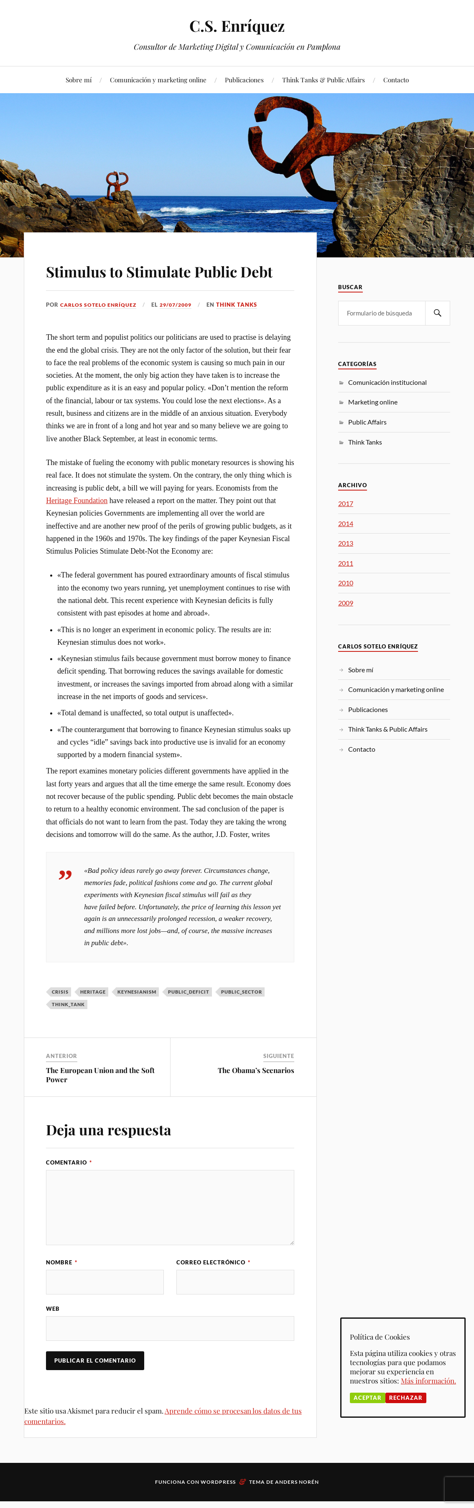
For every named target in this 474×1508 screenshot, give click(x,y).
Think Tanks (243, 328)
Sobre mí (79, 79)
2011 (345, 563)
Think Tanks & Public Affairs (323, 79)
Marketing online (373, 402)
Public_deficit (188, 1015)
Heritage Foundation (76, 524)
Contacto (396, 79)
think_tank (68, 1028)
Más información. (428, 1380)
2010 (345, 583)
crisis (60, 1015)
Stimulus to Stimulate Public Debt (168, 281)
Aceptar (368, 1397)
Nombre (61, 1286)
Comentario (69, 1186)
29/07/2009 (181, 328)
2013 (345, 543)
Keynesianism (136, 1015)
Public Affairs (367, 422)
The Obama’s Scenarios (256, 1094)
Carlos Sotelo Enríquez (100, 328)
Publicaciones (244, 79)
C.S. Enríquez (237, 25)
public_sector (241, 1015)
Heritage (93, 1015)
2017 (345, 503)
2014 (345, 523)
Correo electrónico (213, 1286)
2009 (345, 603)
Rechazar (406, 1397)
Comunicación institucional (387, 382)
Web (53, 1333)
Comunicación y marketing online (158, 79)
